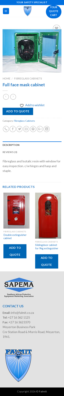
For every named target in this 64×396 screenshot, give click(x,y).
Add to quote (17, 111)
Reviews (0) (10, 152)
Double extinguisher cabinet (15, 236)
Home (6, 78)
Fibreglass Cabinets (28, 78)
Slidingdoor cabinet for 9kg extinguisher (46, 246)
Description (11, 144)
